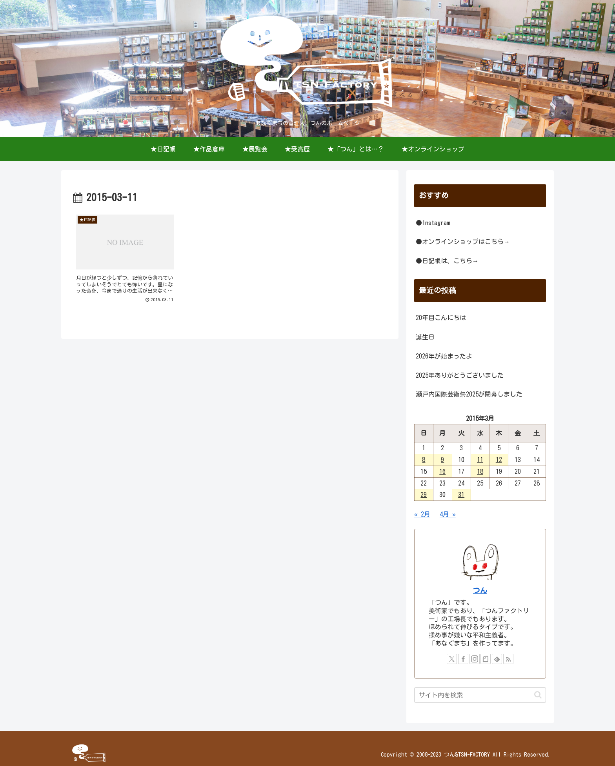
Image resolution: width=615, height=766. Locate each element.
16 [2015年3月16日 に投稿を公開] (442, 471)
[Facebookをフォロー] (463, 659)
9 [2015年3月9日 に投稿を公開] (442, 460)
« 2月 (422, 514)
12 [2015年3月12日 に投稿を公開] (499, 460)
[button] (538, 694)
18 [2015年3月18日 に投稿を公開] (480, 471)
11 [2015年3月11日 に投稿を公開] (480, 460)
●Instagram (433, 223)
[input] (480, 695)
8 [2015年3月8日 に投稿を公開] (423, 460)
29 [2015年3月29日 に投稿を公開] (423, 494)
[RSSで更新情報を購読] (508, 659)
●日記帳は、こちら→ (447, 261)
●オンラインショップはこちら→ (463, 241)
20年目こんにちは (441, 318)
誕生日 (425, 337)
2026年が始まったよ (444, 356)
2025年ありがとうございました (460, 375)
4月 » (448, 514)
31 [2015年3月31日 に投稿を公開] (461, 494)
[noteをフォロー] (485, 659)
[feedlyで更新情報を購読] (497, 659)
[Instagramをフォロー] (474, 659)
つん (480, 590)
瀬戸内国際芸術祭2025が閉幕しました (469, 394)
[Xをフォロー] (452, 659)
